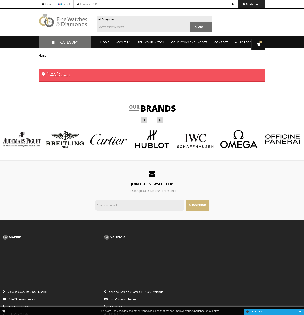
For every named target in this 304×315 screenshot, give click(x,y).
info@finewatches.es (22, 299)
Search (201, 27)
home (42, 55)
